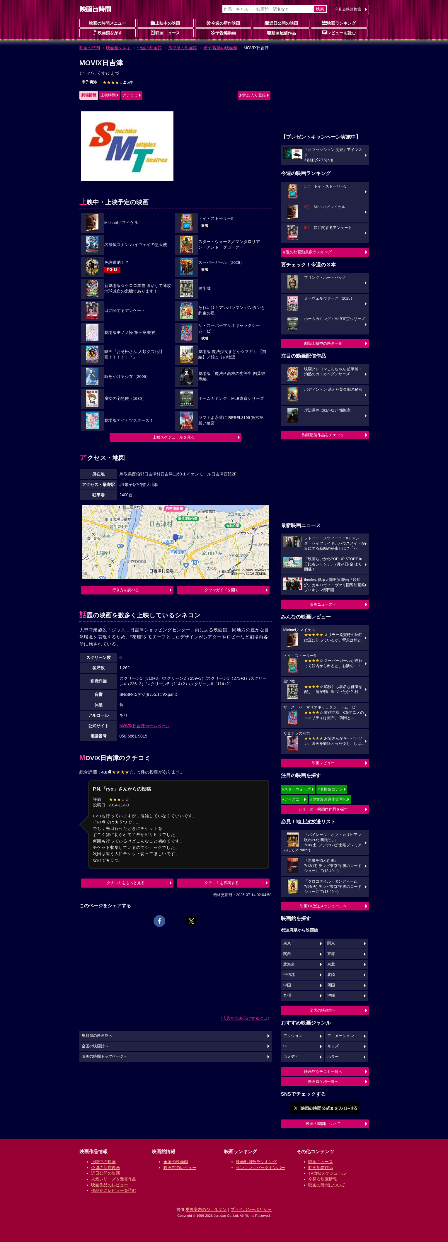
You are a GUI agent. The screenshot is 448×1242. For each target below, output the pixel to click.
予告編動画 (223, 32)
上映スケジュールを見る (174, 437)
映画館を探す (107, 32)
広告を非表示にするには (245, 1018)
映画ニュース (165, 32)
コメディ (291, 1057)
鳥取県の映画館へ (97, 1036)
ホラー (333, 1057)
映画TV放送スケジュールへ (323, 906)
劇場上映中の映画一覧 (323, 343)
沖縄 (331, 995)
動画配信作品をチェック (323, 435)
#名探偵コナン (330, 789)
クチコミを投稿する (222, 883)
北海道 (289, 964)
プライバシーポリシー (251, 1209)
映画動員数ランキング (256, 1161)
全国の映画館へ (323, 1010)
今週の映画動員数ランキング (307, 252)
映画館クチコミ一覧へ (323, 1071)
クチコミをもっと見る (126, 883)
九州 (287, 995)
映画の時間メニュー (107, 23)
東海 (331, 954)
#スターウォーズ (296, 789)
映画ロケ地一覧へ (323, 1081)
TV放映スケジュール (327, 1173)
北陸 (331, 975)
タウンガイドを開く (222, 590)
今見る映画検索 (348, 9)
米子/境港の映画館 (220, 47)
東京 (287, 943)
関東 (331, 943)
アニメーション (340, 1036)
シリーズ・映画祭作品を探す (323, 809)
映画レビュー (323, 763)
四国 (331, 985)
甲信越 (289, 975)
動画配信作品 (281, 32)
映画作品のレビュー (109, 1184)
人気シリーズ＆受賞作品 (113, 1179)
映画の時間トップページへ (104, 1056)
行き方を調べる (125, 590)
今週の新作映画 (223, 23)
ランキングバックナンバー (260, 1167)
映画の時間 (89, 47)
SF (285, 1046)
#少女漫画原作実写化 (328, 799)
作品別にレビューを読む (113, 1190)
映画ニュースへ (323, 604)
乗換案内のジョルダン (205, 1209)
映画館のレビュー (179, 1167)
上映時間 (108, 95)
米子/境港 (89, 82)
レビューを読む (339, 32)
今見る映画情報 (322, 1179)
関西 (287, 954)
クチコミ (130, 95)
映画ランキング (339, 23)
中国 (287, 985)
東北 (331, 964)
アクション (292, 1036)
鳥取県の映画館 (182, 47)
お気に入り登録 (252, 95)
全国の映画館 (175, 1161)
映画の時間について (323, 1124)
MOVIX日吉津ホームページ (145, 725)
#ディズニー (292, 799)
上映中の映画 (165, 23)
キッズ (333, 1046)
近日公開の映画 (281, 23)
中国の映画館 (149, 47)
